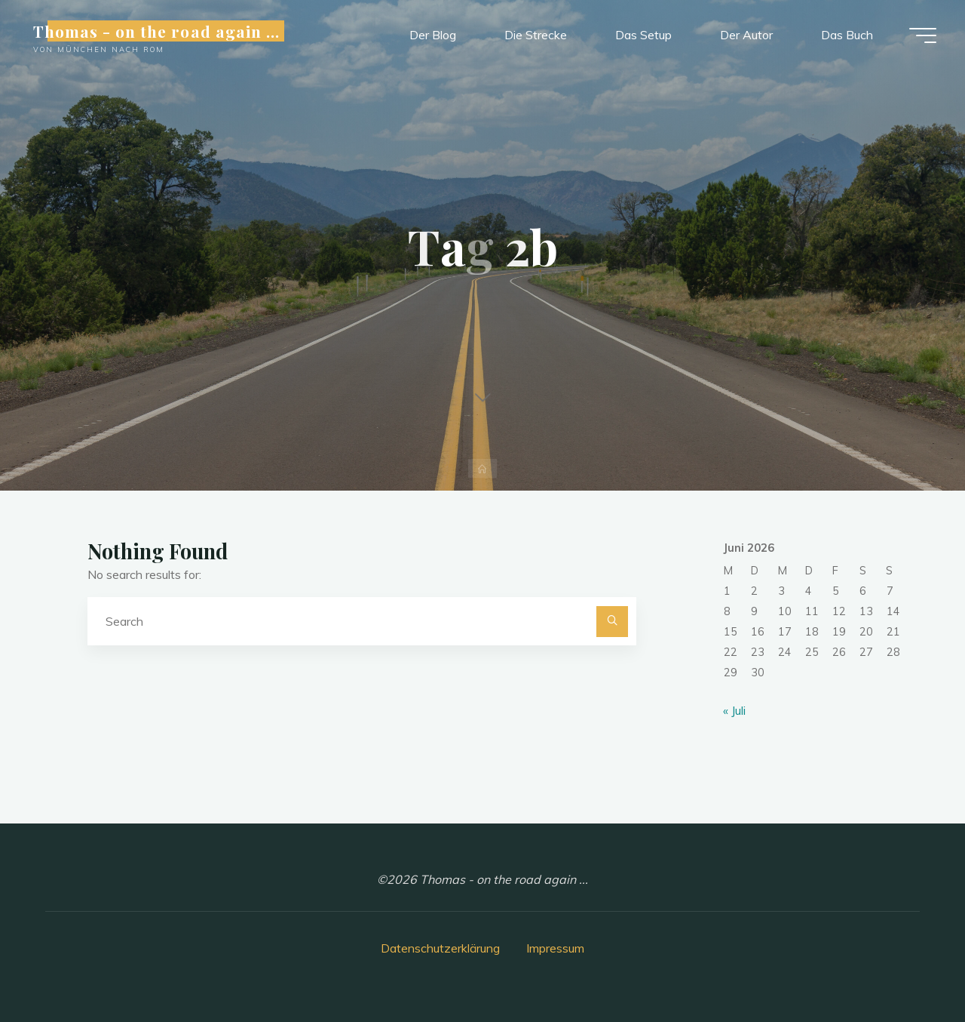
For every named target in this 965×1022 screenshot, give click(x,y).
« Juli (734, 710)
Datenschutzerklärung (440, 948)
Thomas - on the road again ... (158, 31)
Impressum (555, 948)
